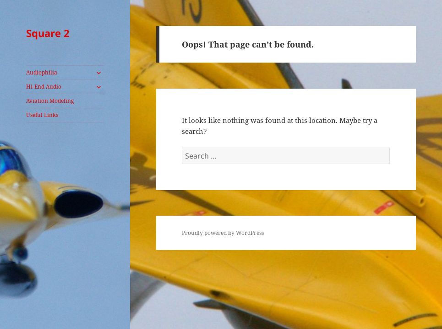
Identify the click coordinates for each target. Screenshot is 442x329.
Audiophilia (41, 72)
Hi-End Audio (43, 86)
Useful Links (42, 115)
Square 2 (48, 33)
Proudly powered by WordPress (223, 233)
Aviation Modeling (50, 101)
